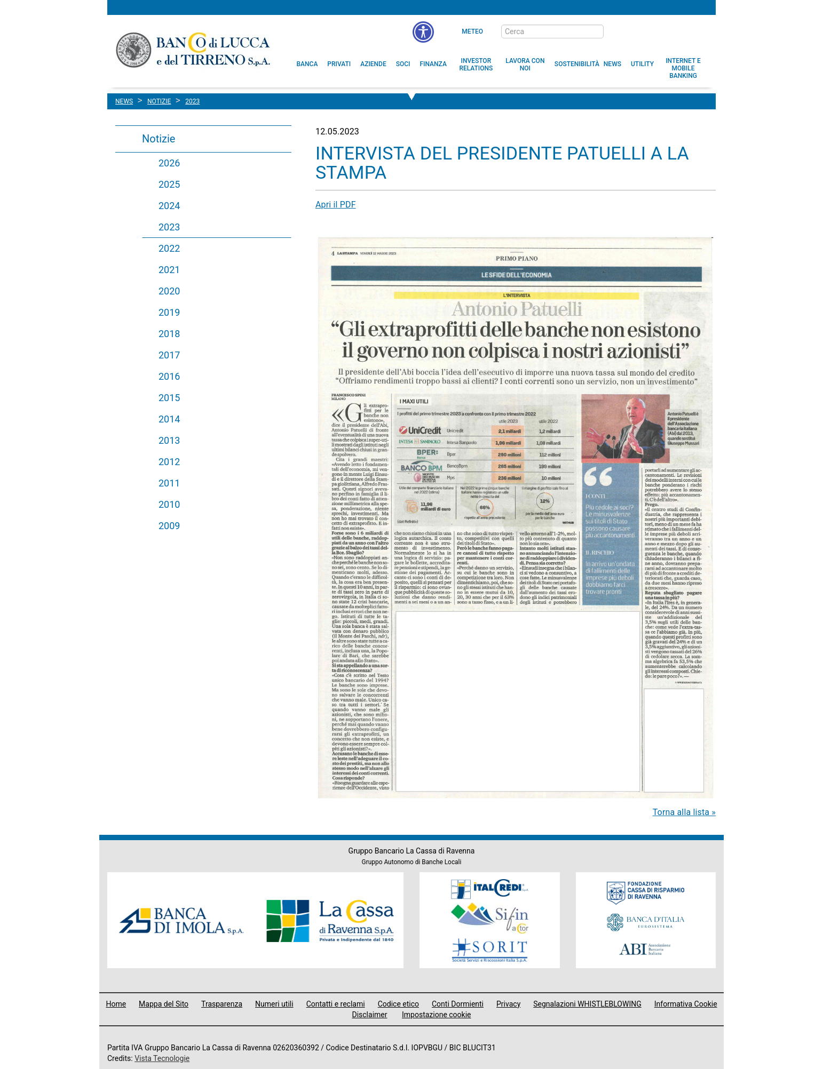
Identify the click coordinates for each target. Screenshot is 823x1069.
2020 (169, 291)
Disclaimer (369, 1014)
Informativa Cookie (685, 1004)
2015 (169, 397)
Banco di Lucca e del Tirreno (194, 49)
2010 (169, 504)
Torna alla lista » (684, 812)
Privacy (508, 1004)
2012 (169, 461)
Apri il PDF (335, 205)
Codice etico (398, 1004)
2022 (169, 248)
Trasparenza (221, 1004)
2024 (169, 205)
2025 (169, 184)
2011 (169, 483)
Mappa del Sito (163, 1004)
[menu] (423, 32)
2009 (169, 525)
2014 (169, 419)
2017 (169, 355)
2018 (169, 333)
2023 (169, 227)
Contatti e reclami (335, 1004)
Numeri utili (274, 1004)
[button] (525, 64)
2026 (169, 163)
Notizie (158, 138)
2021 (169, 269)
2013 (169, 440)
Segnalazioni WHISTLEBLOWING (587, 1004)
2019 (169, 312)
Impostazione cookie (436, 1014)
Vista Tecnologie (161, 1058)
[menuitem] (307, 64)
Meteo (472, 31)
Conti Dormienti (458, 1004)
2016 (169, 376)
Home (116, 1004)
